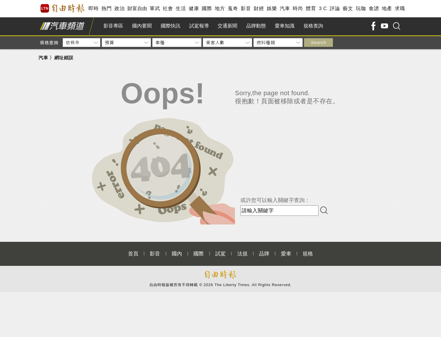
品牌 (264, 254)
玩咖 (361, 8)
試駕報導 (199, 26)
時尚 (298, 8)
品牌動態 (256, 26)
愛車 (286, 254)
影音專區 (113, 26)
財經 (259, 8)
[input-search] (279, 210)
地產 (387, 8)
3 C (323, 8)
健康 (194, 8)
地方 (220, 8)
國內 (177, 254)
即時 (93, 8)
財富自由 (137, 8)
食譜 (374, 8)
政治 (119, 8)
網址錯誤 (63, 57)
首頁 (133, 254)
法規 (242, 254)
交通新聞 (227, 26)
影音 (246, 8)
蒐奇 (233, 8)
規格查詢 (313, 26)
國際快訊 (170, 26)
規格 (308, 254)
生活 (181, 8)
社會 (168, 8)
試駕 (220, 254)
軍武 (155, 8)
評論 (335, 8)
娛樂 (272, 8)
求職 (400, 8)
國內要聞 (142, 26)
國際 (207, 8)
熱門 (106, 8)
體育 (311, 8)
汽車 (285, 8)
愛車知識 (284, 26)
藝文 (348, 8)
